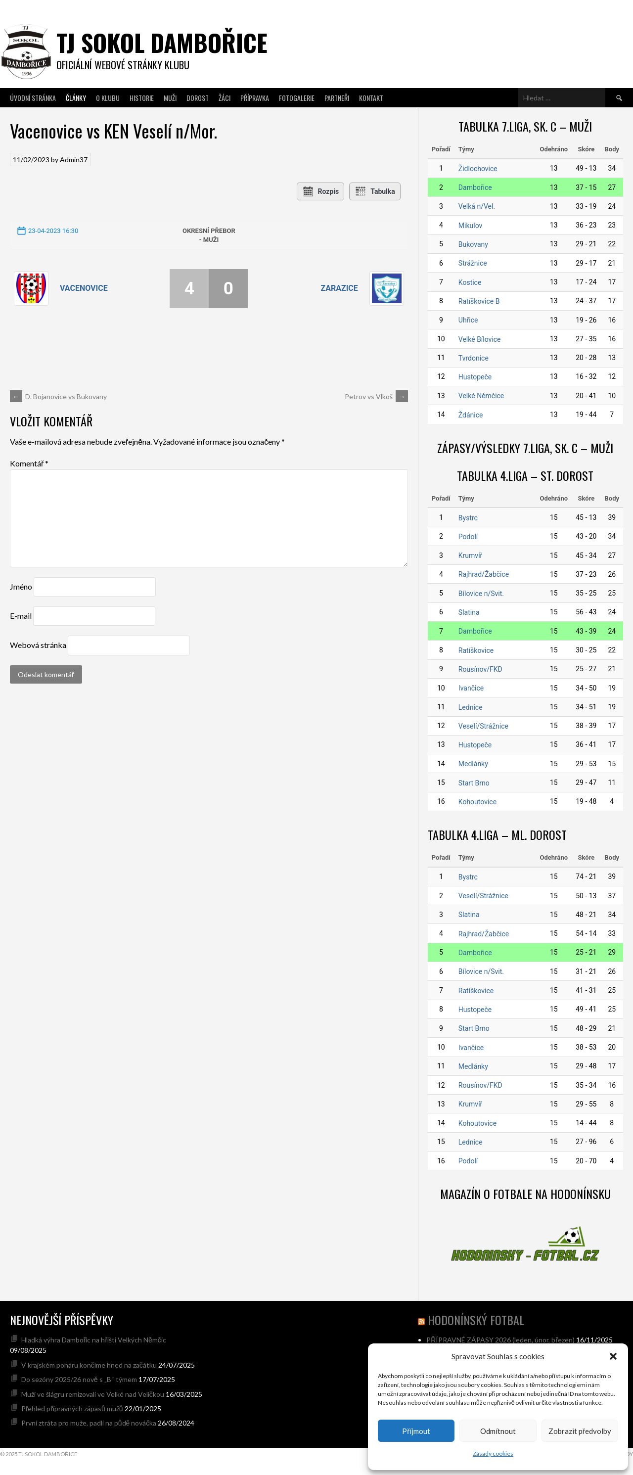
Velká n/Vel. (476, 206)
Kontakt (371, 97)
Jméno (21, 586)
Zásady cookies (493, 1453)
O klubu (108, 97)
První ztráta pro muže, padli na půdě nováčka (89, 1423)
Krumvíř (470, 555)
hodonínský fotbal (476, 1320)
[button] (613, 1356)
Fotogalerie (297, 97)
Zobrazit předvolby (579, 1431)
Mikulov (470, 226)
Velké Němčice (481, 396)
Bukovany (473, 244)
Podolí (468, 537)
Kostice (470, 282)
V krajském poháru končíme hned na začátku (89, 1365)
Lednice (470, 707)
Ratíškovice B (479, 301)
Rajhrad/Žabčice (483, 574)
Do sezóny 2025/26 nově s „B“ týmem (79, 1379)
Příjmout (416, 1431)
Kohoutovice (477, 802)
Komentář (29, 463)
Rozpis (320, 191)
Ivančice (471, 688)
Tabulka (375, 191)
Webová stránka (38, 644)
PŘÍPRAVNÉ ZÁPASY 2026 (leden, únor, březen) (500, 1340)
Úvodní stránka (33, 97)
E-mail (21, 615)
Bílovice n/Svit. (481, 594)
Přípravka (254, 97)
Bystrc (468, 518)
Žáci (224, 97)
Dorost (197, 97)
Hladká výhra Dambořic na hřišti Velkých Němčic (93, 1340)
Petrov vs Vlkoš (376, 396)
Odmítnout (498, 1431)
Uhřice (468, 320)
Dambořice (475, 187)
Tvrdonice (473, 358)
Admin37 (74, 159)
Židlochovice (477, 169)
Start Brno (474, 783)
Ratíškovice (476, 650)
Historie (142, 97)
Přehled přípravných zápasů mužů (72, 1408)
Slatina (469, 612)
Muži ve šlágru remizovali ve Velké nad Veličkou (92, 1394)
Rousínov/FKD (480, 669)
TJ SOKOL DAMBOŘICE (162, 42)
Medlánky (473, 764)
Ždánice (470, 415)
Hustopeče (475, 377)
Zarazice (339, 288)
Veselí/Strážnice (483, 726)
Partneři (336, 97)
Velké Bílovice (479, 339)
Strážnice (472, 263)
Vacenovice (84, 288)
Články (76, 97)
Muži (170, 97)
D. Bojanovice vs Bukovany (58, 396)
